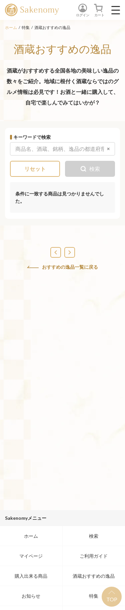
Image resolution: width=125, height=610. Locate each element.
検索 (93, 536)
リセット (35, 168)
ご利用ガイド (94, 556)
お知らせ (31, 596)
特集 (93, 596)
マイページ (31, 556)
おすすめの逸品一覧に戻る (62, 267)
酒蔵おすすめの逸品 (94, 576)
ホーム (11, 27)
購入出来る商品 (31, 576)
